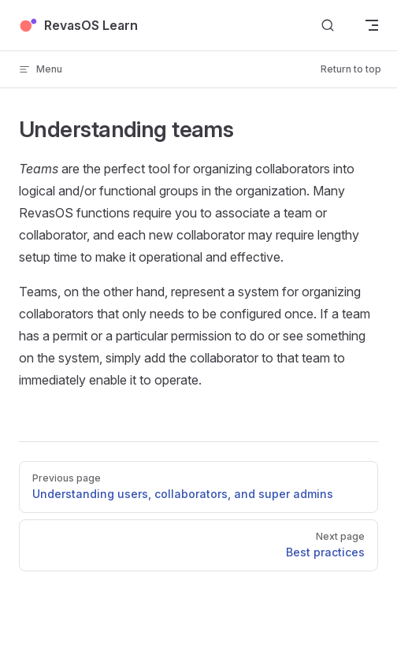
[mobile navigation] (372, 25)
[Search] (328, 25)
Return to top (351, 69)
